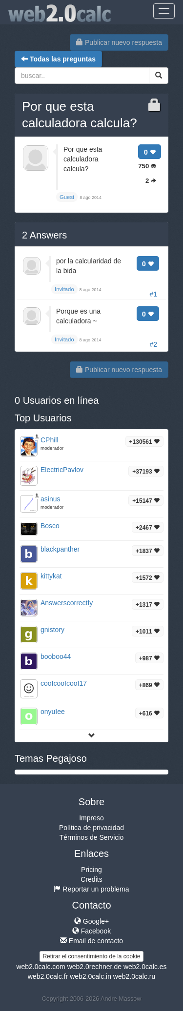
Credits (91, 879)
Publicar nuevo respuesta (119, 42)
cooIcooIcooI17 (64, 683)
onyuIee (53, 711)
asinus (50, 499)
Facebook (91, 931)
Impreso (91, 818)
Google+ (91, 921)
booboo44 (56, 656)
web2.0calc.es (145, 967)
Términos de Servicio (92, 837)
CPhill (50, 440)
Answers (44, 235)
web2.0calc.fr (48, 976)
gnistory (52, 630)
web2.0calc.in (90, 976)
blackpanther (60, 549)
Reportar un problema (91, 889)
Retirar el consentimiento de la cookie (91, 956)
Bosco (50, 526)
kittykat (51, 576)
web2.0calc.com (40, 967)
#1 (153, 294)
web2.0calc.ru (134, 976)
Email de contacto (91, 941)
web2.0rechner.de (94, 967)
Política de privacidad (91, 828)
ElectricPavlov (62, 470)
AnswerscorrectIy (67, 603)
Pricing (91, 869)
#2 (153, 344)
